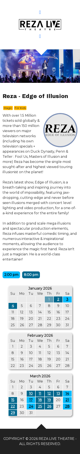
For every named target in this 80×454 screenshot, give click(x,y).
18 (40, 400)
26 (49, 406)
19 (49, 400)
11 (40, 393)
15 (12, 400)
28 (67, 406)
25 (40, 406)
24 (31, 406)
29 (13, 413)
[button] (40, 13)
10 (31, 393)
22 (13, 406)
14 (67, 393)
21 (67, 400)
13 (58, 393)
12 (49, 393)
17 (31, 400)
